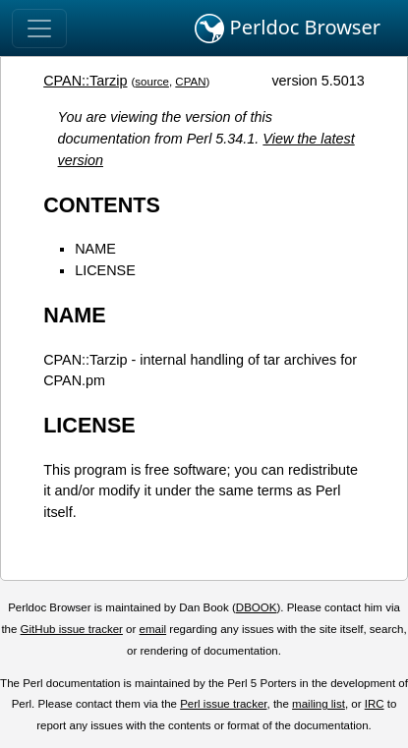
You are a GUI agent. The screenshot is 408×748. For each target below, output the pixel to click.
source (152, 81)
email (153, 629)
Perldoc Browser (287, 28)
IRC (374, 704)
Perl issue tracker (223, 704)
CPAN (190, 81)
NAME (95, 249)
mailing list (318, 704)
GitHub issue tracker (72, 629)
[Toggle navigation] (39, 28)
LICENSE (105, 270)
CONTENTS (101, 205)
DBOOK (256, 607)
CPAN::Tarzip (85, 80)
